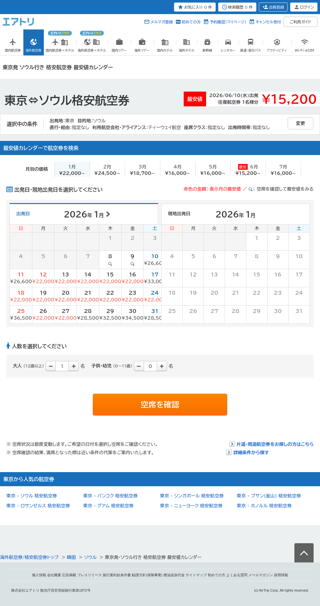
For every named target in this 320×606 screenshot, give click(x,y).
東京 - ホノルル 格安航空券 (264, 506)
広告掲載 (69, 575)
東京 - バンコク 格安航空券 (110, 496)
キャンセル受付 (268, 22)
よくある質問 (236, 575)
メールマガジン (260, 575)
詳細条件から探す (251, 452)
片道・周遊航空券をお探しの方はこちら (275, 444)
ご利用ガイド (300, 22)
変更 (300, 123)
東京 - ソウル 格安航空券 (31, 496)
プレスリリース (89, 575)
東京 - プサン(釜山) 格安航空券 (269, 496)
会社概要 (54, 575)
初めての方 (191, 22)
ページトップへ (304, 552)
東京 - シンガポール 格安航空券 (192, 496)
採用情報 (281, 575)
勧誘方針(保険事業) (147, 575)
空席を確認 (160, 404)
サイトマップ (196, 575)
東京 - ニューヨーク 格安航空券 (191, 506)
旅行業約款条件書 (117, 575)
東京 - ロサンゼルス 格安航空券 (38, 506)
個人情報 (39, 575)
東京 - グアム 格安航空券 (108, 506)
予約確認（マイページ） (228, 22)
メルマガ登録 (161, 22)
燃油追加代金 (174, 575)
